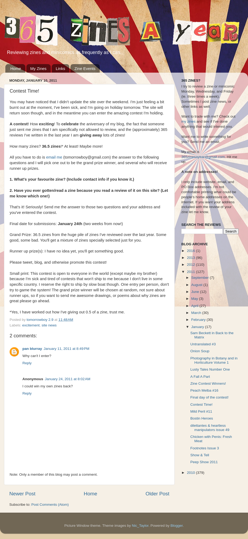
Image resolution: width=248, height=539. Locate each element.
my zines (188, 121)
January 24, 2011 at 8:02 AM (67, 379)
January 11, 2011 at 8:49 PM (67, 349)
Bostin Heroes (201, 418)
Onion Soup (199, 351)
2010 (191, 473)
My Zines (38, 68)
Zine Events (84, 68)
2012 (191, 265)
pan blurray (32, 349)
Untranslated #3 (203, 344)
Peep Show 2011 (204, 462)
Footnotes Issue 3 (204, 448)
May (195, 299)
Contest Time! (201, 405)
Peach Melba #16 (204, 390)
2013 (191, 258)
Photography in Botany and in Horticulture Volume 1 (214, 360)
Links (60, 68)
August (197, 285)
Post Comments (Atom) (50, 505)
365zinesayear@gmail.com (203, 157)
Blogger (176, 526)
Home (15, 68)
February (199, 320)
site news (49, 325)
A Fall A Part (200, 377)
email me (54, 157)
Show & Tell (199, 455)
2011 (191, 272)
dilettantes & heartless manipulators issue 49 (209, 428)
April (195, 306)
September (200, 278)
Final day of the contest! (209, 397)
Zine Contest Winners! (208, 383)
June (195, 292)
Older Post (157, 493)
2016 (191, 251)
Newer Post (22, 493)
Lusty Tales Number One (210, 369)
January (198, 327)
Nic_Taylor (140, 526)
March (196, 313)
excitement (30, 325)
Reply (27, 363)
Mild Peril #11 (201, 411)
